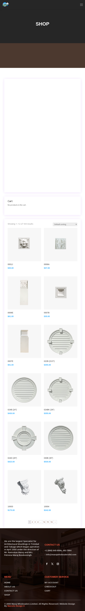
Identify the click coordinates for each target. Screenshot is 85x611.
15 (48, 522)
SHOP (7, 595)
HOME (7, 582)
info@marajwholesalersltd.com (61, 554)
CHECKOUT (50, 586)
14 (44, 522)
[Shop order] (65, 224)
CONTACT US (11, 591)
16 (51, 522)
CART (47, 591)
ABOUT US (9, 586)
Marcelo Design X (16, 606)
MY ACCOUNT (51, 582)
